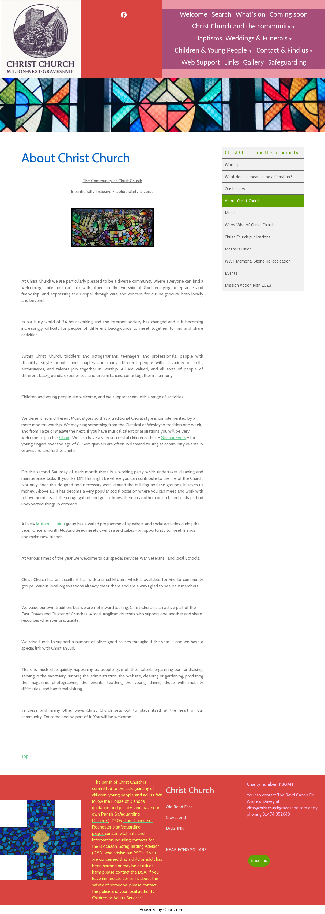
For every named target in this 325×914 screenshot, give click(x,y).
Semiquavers (173, 437)
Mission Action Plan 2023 (248, 285)
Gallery (253, 62)
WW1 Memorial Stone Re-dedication (258, 261)
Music (230, 212)
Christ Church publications (248, 237)
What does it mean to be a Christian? (258, 176)
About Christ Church (242, 200)
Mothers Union (238, 249)
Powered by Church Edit (162, 909)
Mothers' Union (50, 524)
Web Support (200, 62)
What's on (250, 14)
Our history (235, 188)
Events (231, 273)
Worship (232, 164)
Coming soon (289, 14)
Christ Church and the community (241, 25)
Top (24, 756)
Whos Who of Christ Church (249, 225)
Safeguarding (287, 62)
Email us (259, 860)
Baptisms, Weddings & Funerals (241, 37)
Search (221, 14)
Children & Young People (212, 50)
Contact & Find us (282, 50)
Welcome (193, 14)
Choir (64, 437)
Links (231, 62)
